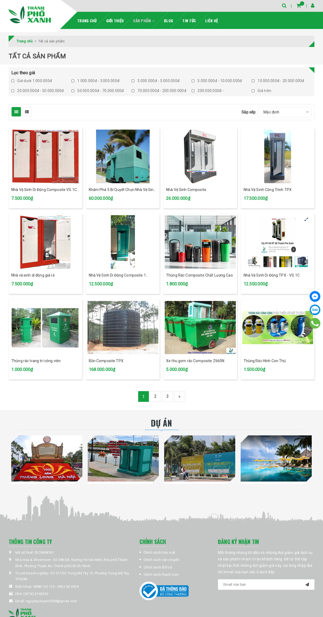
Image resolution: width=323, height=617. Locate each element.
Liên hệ (211, 20)
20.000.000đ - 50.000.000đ (37, 91)
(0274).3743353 (35, 594)
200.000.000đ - (208, 91)
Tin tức (189, 20)
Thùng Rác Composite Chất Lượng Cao (199, 275)
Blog (168, 20)
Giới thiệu (115, 20)
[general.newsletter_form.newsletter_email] (266, 584)
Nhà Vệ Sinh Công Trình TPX (268, 190)
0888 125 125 (43, 587)
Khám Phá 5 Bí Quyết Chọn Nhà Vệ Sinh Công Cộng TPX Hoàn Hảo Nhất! (122, 190)
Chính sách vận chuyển (162, 560)
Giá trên (261, 91)
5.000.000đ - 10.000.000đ (217, 81)
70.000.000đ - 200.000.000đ (158, 91)
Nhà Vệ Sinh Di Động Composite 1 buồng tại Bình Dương (117, 275)
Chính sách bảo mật (159, 552)
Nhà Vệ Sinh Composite (186, 190)
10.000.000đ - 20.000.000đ (278, 81)
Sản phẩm (144, 20)
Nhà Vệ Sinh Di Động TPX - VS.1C (272, 275)
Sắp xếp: (248, 112)
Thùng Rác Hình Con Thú (265, 361)
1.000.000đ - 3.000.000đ (95, 81)
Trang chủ (87, 20)
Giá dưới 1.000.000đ (31, 81)
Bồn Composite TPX (106, 361)
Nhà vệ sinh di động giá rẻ (32, 275)
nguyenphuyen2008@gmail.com (51, 601)
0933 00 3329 (68, 587)
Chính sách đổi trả (158, 567)
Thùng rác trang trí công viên (36, 361)
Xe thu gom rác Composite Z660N (195, 361)
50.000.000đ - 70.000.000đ (97, 91)
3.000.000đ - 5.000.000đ (155, 81)
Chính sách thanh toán (161, 574)
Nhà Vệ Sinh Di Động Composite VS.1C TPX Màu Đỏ (44, 190)
